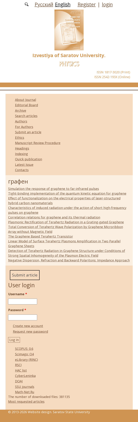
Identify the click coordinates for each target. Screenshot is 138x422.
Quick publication (28, 159)
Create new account (28, 326)
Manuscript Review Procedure (37, 143)
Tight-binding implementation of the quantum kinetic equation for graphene (67, 193)
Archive (20, 110)
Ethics (19, 137)
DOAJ (19, 381)
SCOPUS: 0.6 (24, 349)
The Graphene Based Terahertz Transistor (40, 236)
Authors (21, 121)
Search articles (26, 116)
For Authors (24, 127)
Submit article (24, 275)
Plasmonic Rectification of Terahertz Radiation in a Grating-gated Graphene (66, 222)
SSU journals (24, 387)
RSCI (18, 365)
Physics (69, 63)
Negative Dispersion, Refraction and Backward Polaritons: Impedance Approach (69, 260)
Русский (44, 4)
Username (17, 294)
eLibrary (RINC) (26, 359)
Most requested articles (26, 401)
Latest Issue (24, 164)
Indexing (21, 154)
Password (17, 310)
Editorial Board (26, 105)
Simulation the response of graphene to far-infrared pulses (53, 189)
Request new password (30, 331)
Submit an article (28, 132)
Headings (22, 148)
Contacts (22, 170)
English (63, 4)
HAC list (21, 370)
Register (87, 4)
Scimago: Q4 (24, 354)
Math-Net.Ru (24, 392)
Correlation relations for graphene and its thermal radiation (54, 217)
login (107, 4)
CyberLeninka (25, 376)
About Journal (25, 100)
